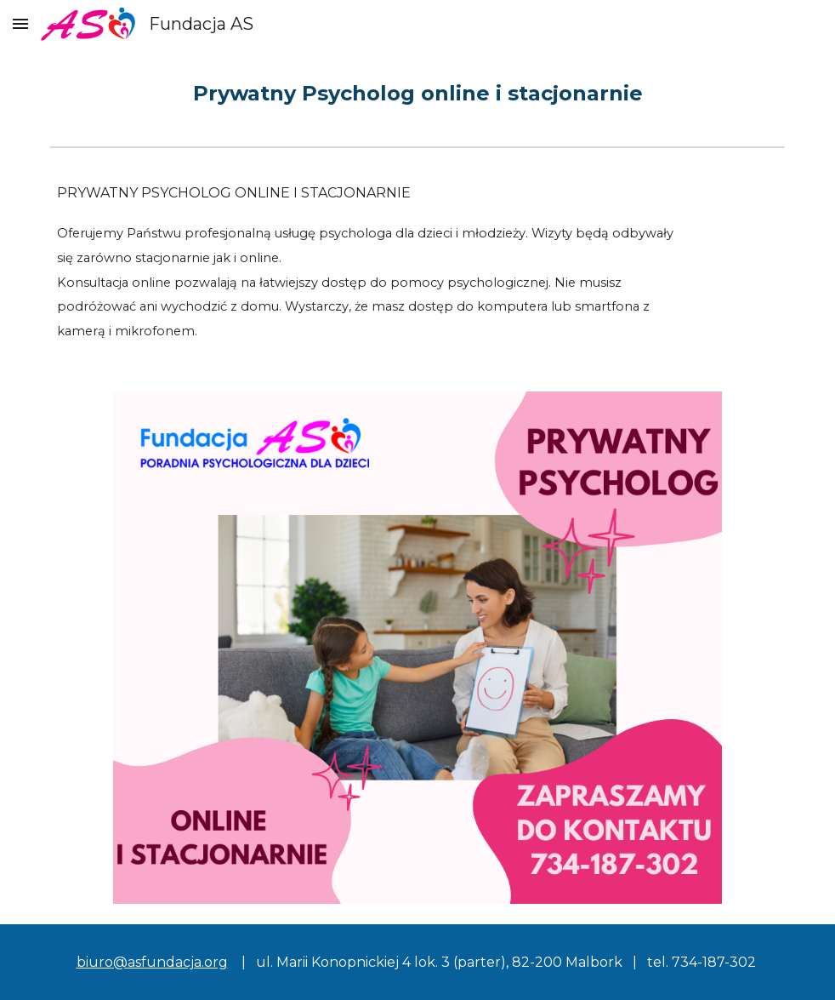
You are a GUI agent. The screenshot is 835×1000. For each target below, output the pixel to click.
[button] (20, 23)
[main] (417, 93)
